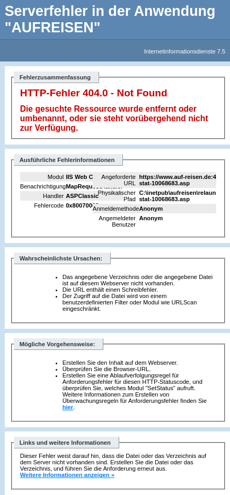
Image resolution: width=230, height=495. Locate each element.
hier (68, 407)
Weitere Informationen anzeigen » (67, 475)
